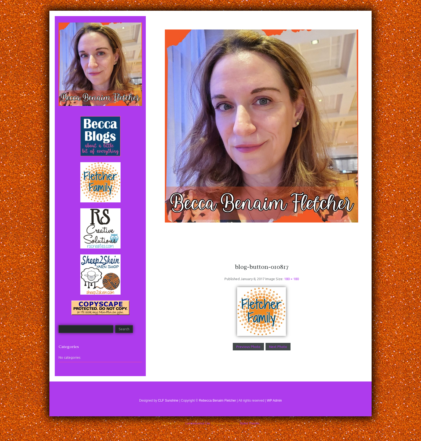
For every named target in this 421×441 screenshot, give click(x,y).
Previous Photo (248, 347)
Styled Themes (249, 423)
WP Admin (274, 400)
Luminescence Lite (198, 423)
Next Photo (278, 347)
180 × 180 (291, 279)
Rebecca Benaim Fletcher (217, 400)
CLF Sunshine (168, 400)
